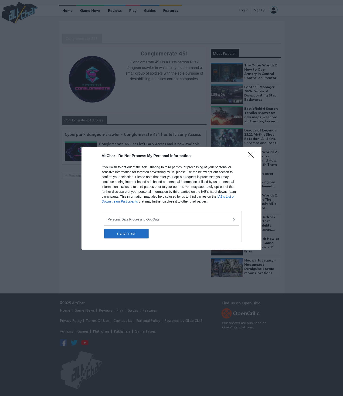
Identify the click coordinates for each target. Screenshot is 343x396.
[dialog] (171, 198)
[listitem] (171, 219)
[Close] (252, 156)
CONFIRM (126, 234)
